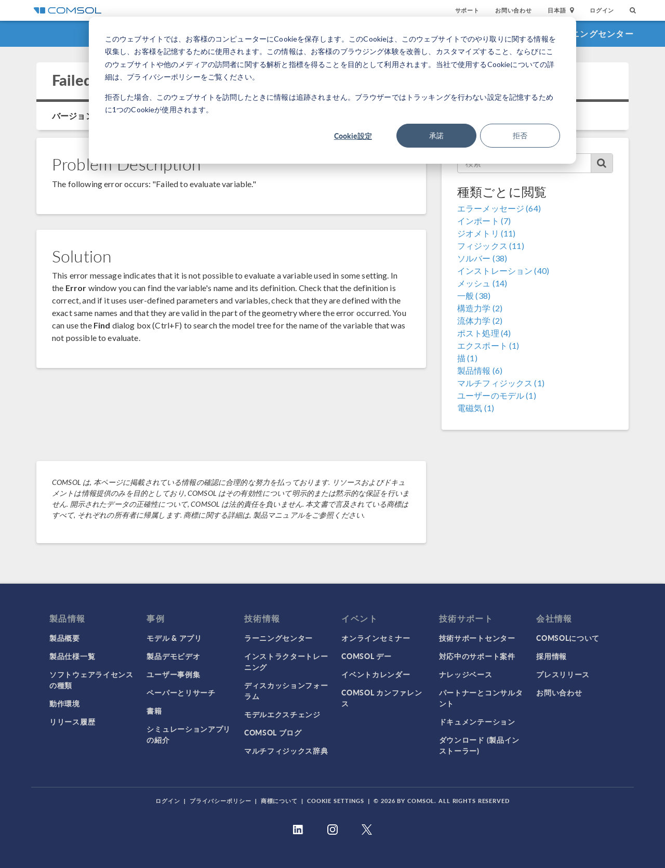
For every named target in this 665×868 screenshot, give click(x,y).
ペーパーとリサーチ (181, 692)
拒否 (520, 135)
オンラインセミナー (375, 638)
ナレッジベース (466, 674)
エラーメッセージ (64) (499, 208)
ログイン (602, 10)
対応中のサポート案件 (477, 656)
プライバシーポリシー (220, 801)
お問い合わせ (513, 10)
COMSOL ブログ (273, 732)
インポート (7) (484, 221)
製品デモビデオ (173, 656)
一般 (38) (473, 295)
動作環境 (64, 703)
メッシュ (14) (482, 283)
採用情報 (551, 656)
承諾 (436, 135)
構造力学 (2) (479, 308)
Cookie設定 (353, 135)
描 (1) (467, 358)
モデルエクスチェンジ (282, 714)
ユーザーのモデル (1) (496, 395)
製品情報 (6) (479, 370)
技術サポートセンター (477, 638)
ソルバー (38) (482, 258)
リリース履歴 (72, 721)
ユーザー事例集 (173, 674)
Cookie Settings (335, 801)
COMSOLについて (568, 638)
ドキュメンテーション (477, 721)
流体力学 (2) (479, 320)
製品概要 (64, 638)
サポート (467, 10)
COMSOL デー (366, 656)
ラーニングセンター (593, 34)
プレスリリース (563, 674)
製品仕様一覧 (72, 656)
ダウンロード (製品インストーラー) (479, 745)
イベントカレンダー (375, 674)
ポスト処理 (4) (484, 333)
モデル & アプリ (174, 638)
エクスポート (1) (488, 345)
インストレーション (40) (503, 270)
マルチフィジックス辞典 (286, 750)
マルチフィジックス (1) (500, 383)
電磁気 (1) (475, 408)
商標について (279, 801)
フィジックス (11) (490, 246)
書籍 (154, 710)
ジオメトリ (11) (486, 233)
